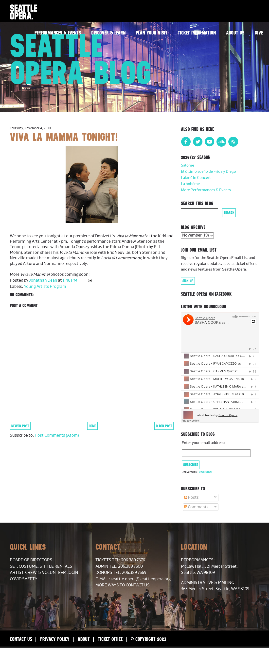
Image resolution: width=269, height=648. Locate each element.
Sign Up (187, 281)
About (84, 639)
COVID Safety (23, 579)
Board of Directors (31, 560)
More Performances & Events (206, 190)
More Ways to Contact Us (122, 585)
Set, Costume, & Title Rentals (41, 566)
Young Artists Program (45, 286)
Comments (196, 507)
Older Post (164, 426)
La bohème (190, 184)
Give (259, 33)
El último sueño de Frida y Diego (208, 171)
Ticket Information (197, 33)
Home (92, 426)
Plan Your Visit (151, 33)
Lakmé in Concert (196, 177)
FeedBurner (204, 472)
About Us (235, 33)
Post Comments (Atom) (57, 435)
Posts (191, 497)
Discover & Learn (108, 33)
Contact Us (21, 639)
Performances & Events (58, 33)
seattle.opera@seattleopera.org (141, 579)
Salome (187, 165)
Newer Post (20, 426)
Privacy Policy (55, 639)
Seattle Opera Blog (81, 59)
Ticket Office (110, 639)
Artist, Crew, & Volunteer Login (44, 572)
